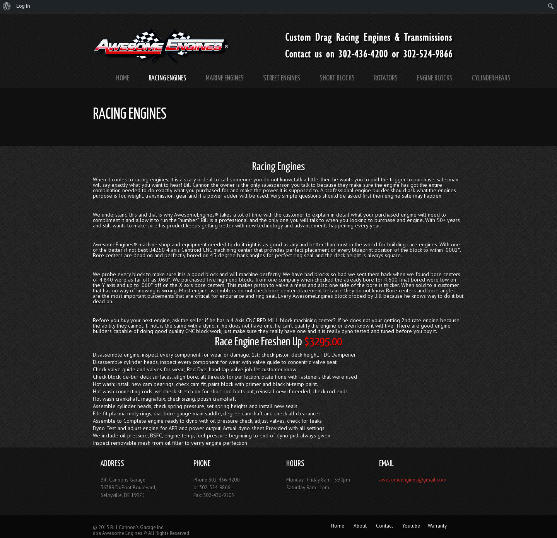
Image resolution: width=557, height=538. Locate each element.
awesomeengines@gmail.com (412, 480)
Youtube (411, 526)
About (360, 526)
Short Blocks (337, 78)
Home (122, 78)
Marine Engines (225, 78)
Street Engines (281, 78)
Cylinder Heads (491, 78)
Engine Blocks (435, 78)
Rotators (386, 78)
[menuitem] (7, 6)
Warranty (437, 526)
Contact (384, 526)
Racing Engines (167, 78)
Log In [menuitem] (23, 6)
